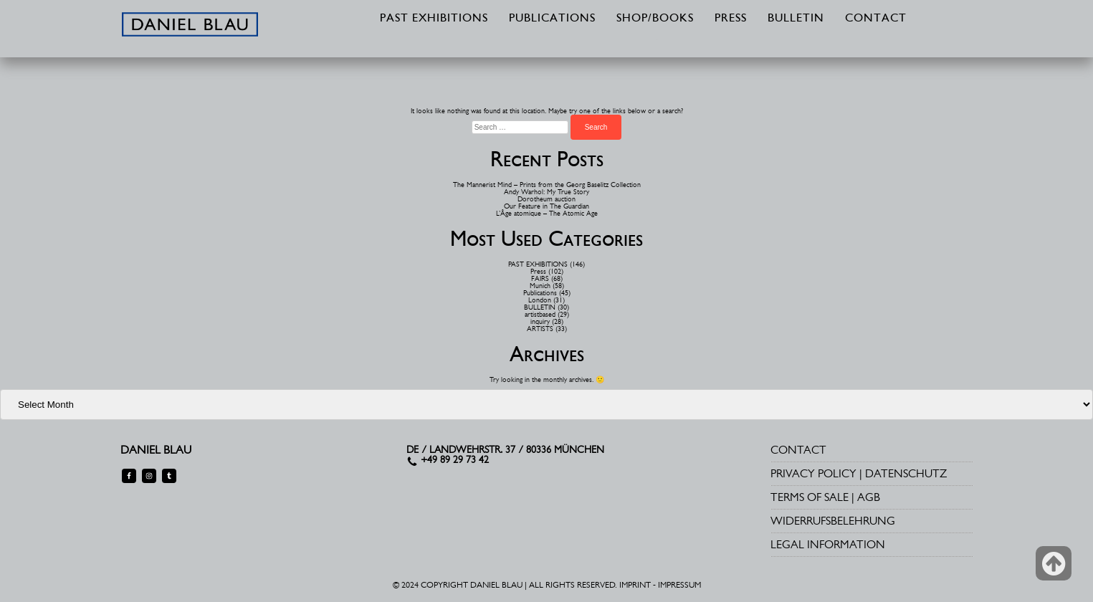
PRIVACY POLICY (813, 473)
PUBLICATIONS (552, 18)
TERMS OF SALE (809, 497)
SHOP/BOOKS (655, 18)
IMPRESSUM (679, 585)
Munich (540, 286)
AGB (868, 497)
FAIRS (540, 278)
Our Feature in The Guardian (546, 206)
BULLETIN (795, 18)
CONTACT (876, 18)
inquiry (540, 321)
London (539, 300)
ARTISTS (540, 329)
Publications (540, 293)
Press (538, 271)
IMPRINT (635, 585)
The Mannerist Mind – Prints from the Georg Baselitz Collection (547, 184)
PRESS (730, 18)
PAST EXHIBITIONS (434, 18)
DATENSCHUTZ (906, 473)
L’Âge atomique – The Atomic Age (547, 213)
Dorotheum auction (546, 199)
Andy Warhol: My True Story (546, 192)
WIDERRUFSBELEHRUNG (832, 520)
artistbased (540, 314)
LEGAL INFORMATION (827, 544)
